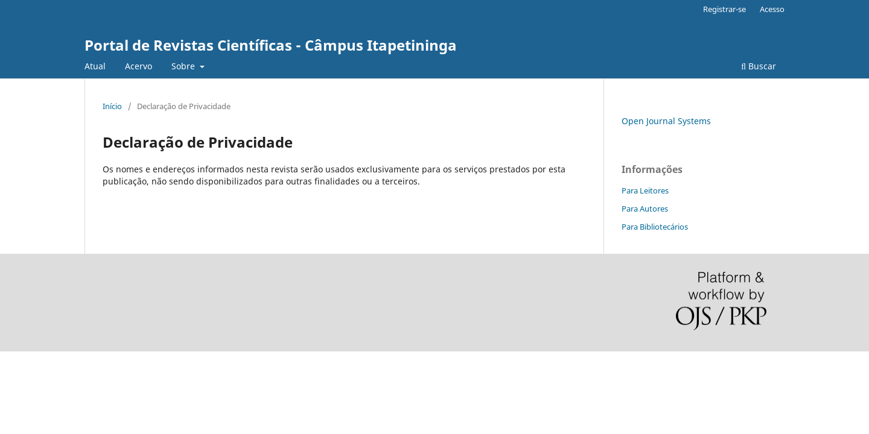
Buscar (758, 66)
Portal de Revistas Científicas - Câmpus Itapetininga (270, 45)
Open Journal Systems (666, 121)
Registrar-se (724, 9)
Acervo (138, 66)
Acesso (772, 9)
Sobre (184, 66)
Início (112, 106)
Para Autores (645, 208)
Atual (95, 66)
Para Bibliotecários (655, 226)
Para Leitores (645, 190)
